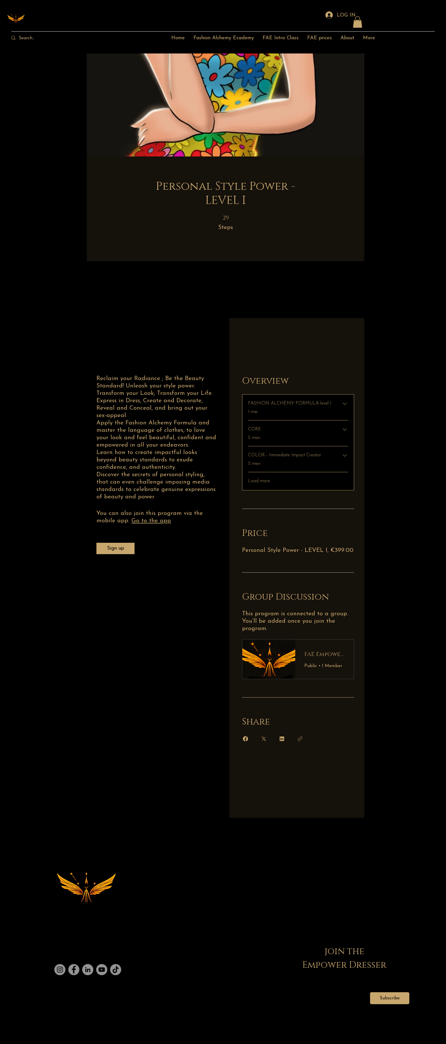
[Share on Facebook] (245, 738)
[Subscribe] (389, 998)
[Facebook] (73, 969)
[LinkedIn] (87, 969)
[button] (357, 22)
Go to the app (151, 521)
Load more (259, 481)
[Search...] (32, 38)
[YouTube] (101, 969)
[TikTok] (115, 969)
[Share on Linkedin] (281, 738)
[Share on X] (263, 738)
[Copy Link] (300, 738)
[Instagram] (59, 969)
